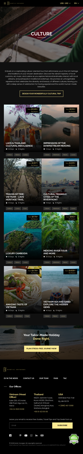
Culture (9, 155)
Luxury (26, 155)
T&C (65, 378)
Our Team (43, 378)
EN (76, 3)
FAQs (56, 378)
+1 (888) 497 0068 (65, 405)
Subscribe (62, 425)
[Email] (30, 425)
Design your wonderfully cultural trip (41, 94)
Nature (18, 155)
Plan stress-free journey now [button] (41, 349)
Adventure (56, 155)
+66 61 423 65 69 (41, 411)
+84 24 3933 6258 (16, 409)
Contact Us (28, 378)
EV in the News (11, 378)
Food (25, 208)
